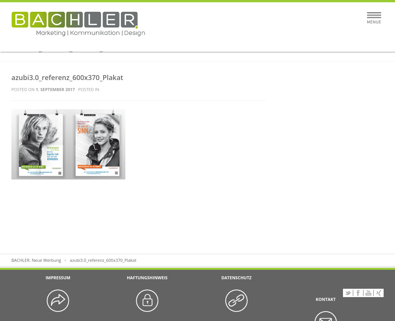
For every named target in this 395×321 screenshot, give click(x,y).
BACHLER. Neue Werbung (36, 260)
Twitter (348, 293)
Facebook (358, 293)
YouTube (368, 293)
